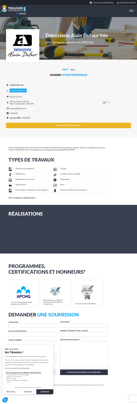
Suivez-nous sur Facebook (103, 3)
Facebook (14, 113)
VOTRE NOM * (13, 322)
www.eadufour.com (18, 108)
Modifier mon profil (127, 3)
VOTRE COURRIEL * (15, 340)
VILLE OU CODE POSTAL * (17, 331)
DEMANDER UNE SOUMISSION (68, 125)
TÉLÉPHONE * (65, 322)
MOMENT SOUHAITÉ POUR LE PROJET (74, 331)
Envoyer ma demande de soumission (84, 372)
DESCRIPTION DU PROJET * (70, 340)
